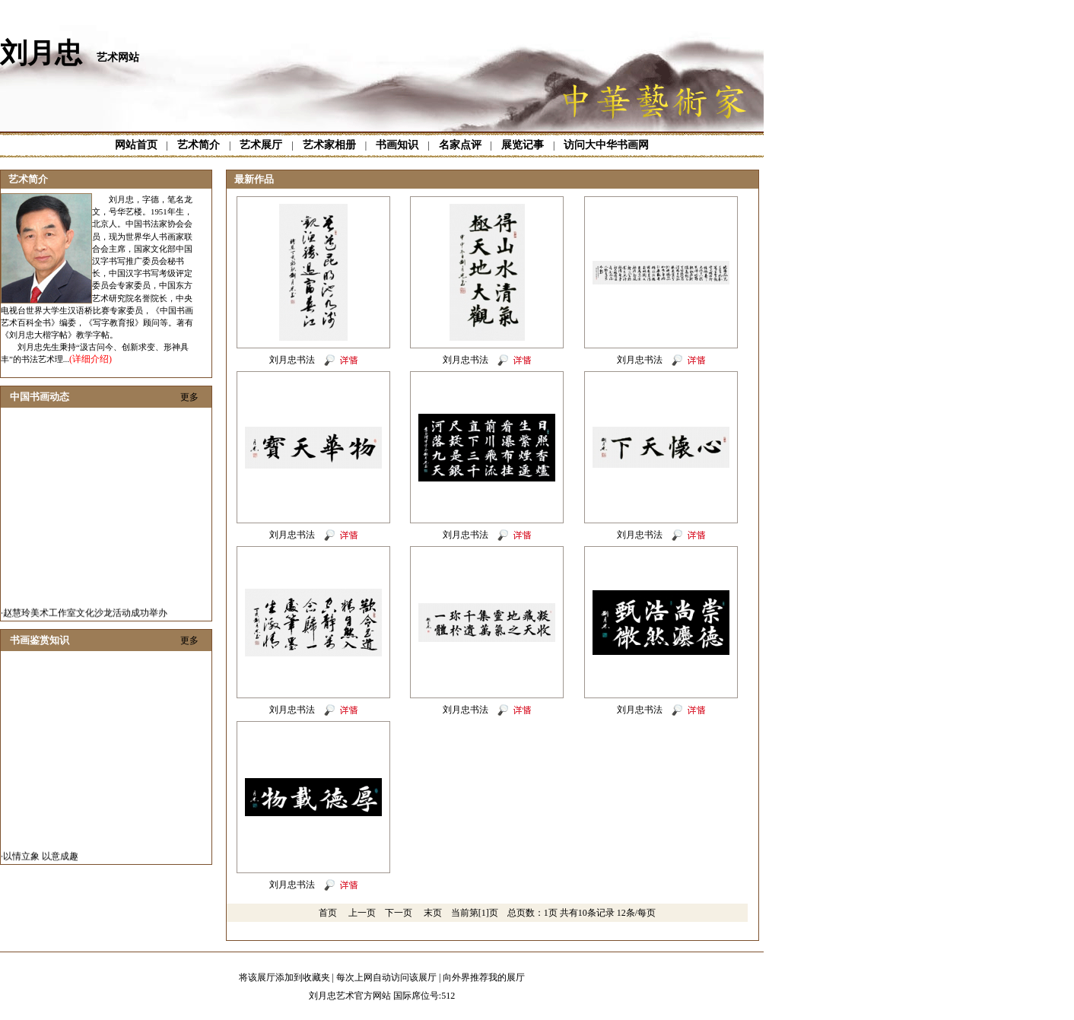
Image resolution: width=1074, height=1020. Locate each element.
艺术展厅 (261, 145)
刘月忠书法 (292, 359)
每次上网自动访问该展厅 (386, 977)
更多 (189, 397)
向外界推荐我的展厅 (484, 977)
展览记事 (522, 145)
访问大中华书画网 (606, 145)
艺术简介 (198, 145)
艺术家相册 (329, 145)
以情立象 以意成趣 (40, 859)
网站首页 (136, 145)
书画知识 (397, 145)
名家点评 (460, 145)
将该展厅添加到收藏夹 (284, 977)
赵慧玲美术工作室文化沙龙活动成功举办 (85, 616)
